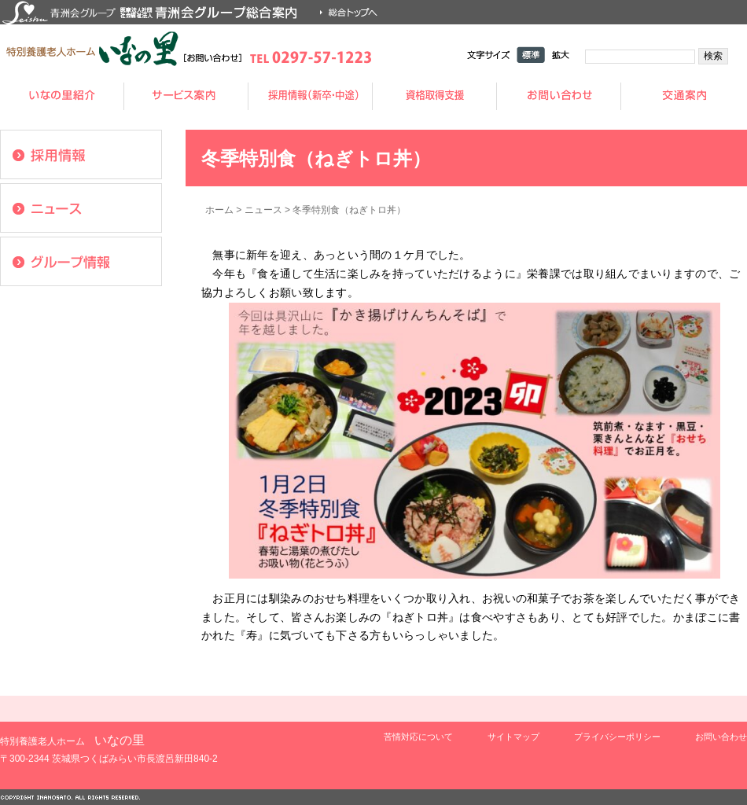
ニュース (263, 209)
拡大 (560, 54)
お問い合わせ (721, 736)
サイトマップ (513, 736)
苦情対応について (418, 736)
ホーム (219, 209)
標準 (531, 54)
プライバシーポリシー (617, 736)
